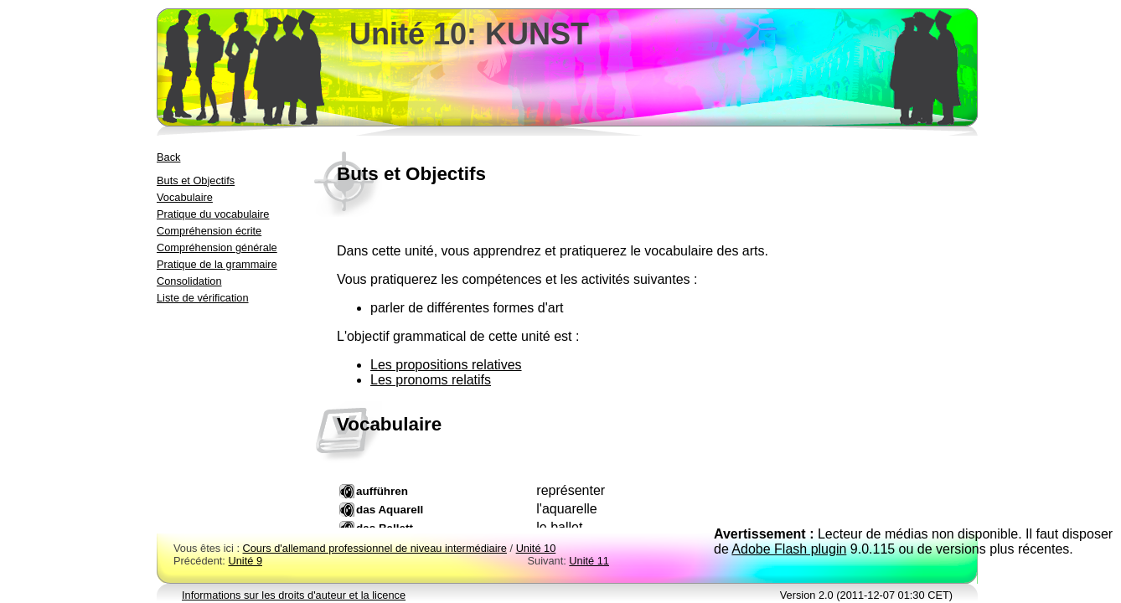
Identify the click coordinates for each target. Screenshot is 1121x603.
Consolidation (189, 281)
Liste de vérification (203, 297)
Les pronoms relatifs (430, 380)
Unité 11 (589, 560)
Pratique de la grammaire (217, 264)
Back (168, 157)
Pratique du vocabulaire (213, 214)
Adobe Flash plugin (788, 549)
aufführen (382, 491)
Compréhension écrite (209, 230)
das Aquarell (389, 509)
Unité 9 (245, 560)
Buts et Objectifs (196, 180)
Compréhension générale (217, 247)
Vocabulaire (185, 197)
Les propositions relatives (446, 365)
